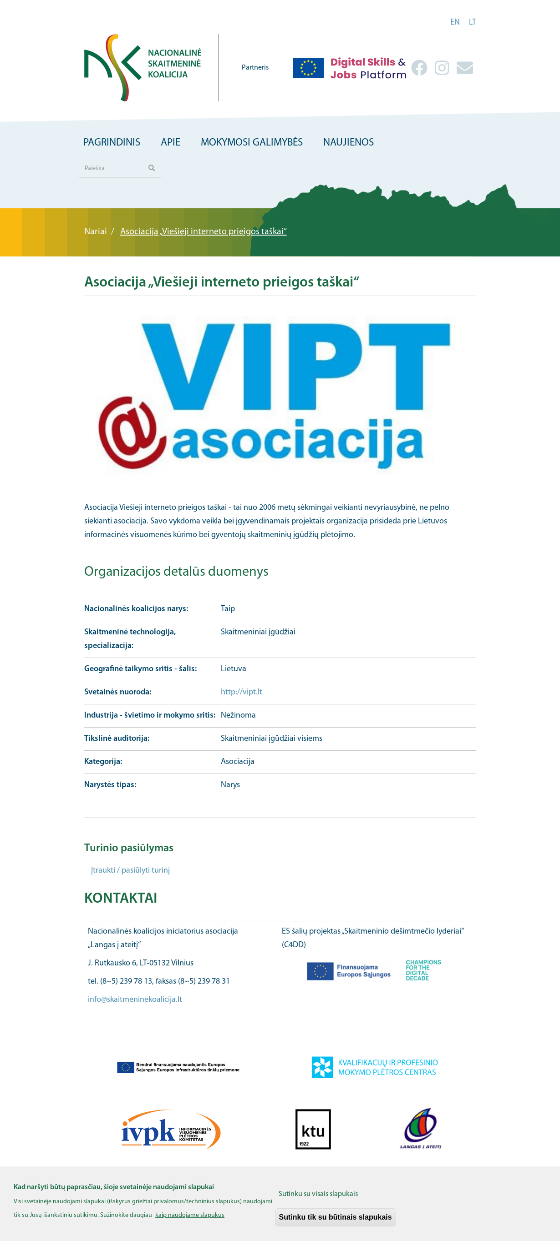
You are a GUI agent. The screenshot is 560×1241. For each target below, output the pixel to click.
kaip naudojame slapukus (189, 1221)
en (455, 22)
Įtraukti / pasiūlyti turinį (130, 870)
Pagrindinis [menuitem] (111, 143)
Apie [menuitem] (170, 143)
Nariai (95, 231)
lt (472, 22)
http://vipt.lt (241, 692)
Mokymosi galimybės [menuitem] (252, 143)
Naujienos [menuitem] (348, 143)
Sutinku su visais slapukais (318, 1200)
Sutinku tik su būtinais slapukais (335, 1223)
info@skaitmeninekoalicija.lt (135, 999)
